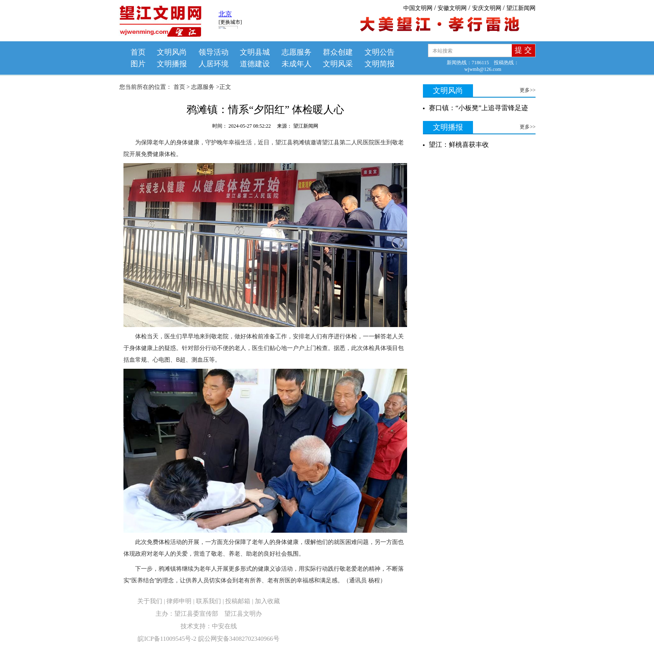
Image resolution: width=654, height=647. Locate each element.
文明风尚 (172, 52)
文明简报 (380, 64)
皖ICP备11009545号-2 (167, 638)
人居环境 (214, 64)
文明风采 (338, 64)
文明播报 (172, 64)
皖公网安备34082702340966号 (238, 638)
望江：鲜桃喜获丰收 (459, 144)
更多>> (528, 90)
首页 (138, 52)
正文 (225, 87)
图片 (138, 64)
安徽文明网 (452, 8)
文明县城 (255, 52)
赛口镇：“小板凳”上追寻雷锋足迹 (478, 107)
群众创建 (338, 52)
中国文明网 (418, 8)
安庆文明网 (486, 8)
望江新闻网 (521, 8)
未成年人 (297, 64)
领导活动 (214, 52)
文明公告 (380, 52)
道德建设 (255, 64)
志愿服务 (297, 52)
